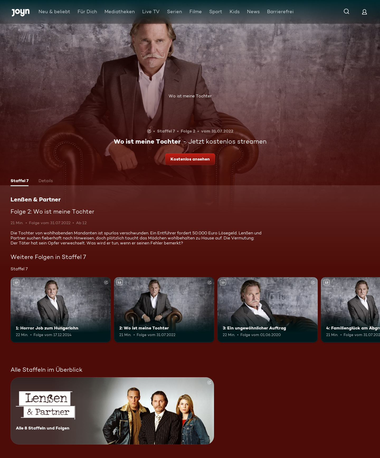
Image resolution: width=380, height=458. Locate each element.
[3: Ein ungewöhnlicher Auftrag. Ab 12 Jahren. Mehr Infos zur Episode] (267, 309)
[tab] (20, 181)
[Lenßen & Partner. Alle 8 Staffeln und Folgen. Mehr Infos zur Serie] (112, 411)
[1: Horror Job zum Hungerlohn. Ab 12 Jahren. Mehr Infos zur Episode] (61, 309)
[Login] (364, 11)
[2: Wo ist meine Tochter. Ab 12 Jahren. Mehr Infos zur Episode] (164, 309)
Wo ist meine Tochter (190, 95)
